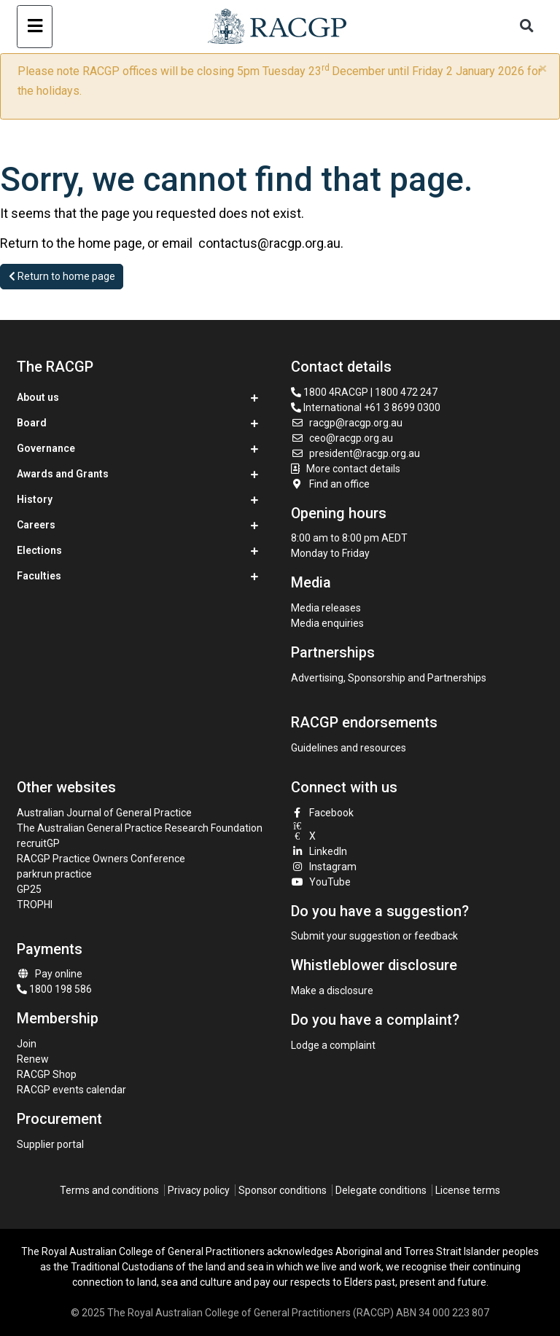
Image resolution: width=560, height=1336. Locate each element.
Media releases (326, 608)
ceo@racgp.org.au (342, 438)
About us (38, 397)
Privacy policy (199, 1190)
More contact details (353, 468)
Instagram (324, 866)
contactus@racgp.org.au (269, 243)
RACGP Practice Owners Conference (101, 858)
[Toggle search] (527, 26)
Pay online (49, 974)
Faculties (39, 576)
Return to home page (62, 276)
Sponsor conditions (282, 1190)
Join (26, 1044)
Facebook (322, 813)
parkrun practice (54, 874)
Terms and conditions (109, 1190)
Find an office (330, 484)
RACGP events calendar (71, 1089)
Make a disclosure (332, 990)
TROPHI (34, 904)
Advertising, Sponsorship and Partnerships (388, 678)
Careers (36, 525)
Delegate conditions (381, 1190)
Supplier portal (50, 1144)
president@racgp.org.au (355, 453)
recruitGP (38, 843)
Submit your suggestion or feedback (374, 936)
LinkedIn (319, 851)
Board (32, 423)
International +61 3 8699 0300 (365, 407)
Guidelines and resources (348, 748)
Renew (33, 1059)
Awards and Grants (63, 474)
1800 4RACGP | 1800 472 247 (364, 392)
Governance (46, 448)
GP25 (30, 889)
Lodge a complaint (333, 1045)
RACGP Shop (47, 1074)
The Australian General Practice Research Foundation (139, 828)
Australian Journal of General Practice (104, 813)
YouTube (321, 882)
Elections (39, 550)
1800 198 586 (54, 989)
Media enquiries (327, 623)
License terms (467, 1190)
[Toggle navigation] (34, 26)
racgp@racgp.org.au (346, 423)
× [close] (543, 68)
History (34, 499)
